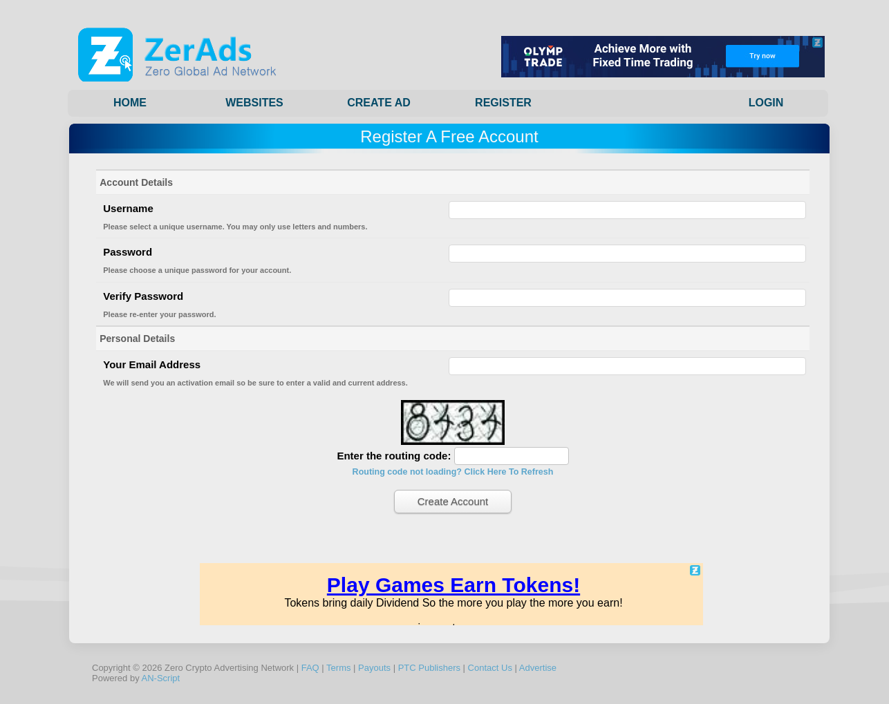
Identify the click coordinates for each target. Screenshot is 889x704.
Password (127, 252)
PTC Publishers (429, 668)
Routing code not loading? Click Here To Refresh (453, 472)
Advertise (537, 668)
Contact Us (490, 668)
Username (128, 208)
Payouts (374, 668)
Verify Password (143, 296)
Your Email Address (151, 364)
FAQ (310, 668)
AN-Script (161, 678)
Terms (338, 668)
